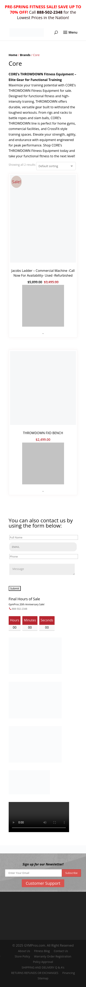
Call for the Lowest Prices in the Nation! (43, 12)
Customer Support (43, 883)
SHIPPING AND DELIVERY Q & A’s (43, 967)
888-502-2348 (19, 609)
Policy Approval (43, 962)
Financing (68, 973)
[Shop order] (56, 166)
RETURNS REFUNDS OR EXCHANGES (34, 973)
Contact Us (61, 951)
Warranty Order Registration (52, 956)
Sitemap (43, 978)
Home (13, 55)
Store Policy (22, 956)
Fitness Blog (42, 951)
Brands (25, 55)
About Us (24, 951)
